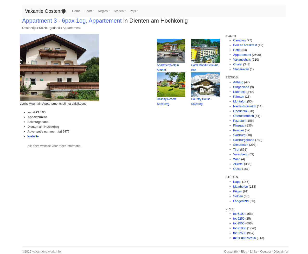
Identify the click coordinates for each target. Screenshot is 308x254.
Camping (239, 40)
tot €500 (238, 223)
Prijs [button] (133, 11)
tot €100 (238, 214)
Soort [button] (88, 11)
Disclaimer (281, 251)
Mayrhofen (240, 186)
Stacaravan (241, 69)
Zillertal (238, 164)
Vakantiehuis (242, 59)
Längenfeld (241, 201)
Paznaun (239, 120)
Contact (265, 251)
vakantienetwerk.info (46, 251)
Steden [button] (119, 11)
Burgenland (241, 87)
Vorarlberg (240, 154)
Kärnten (238, 96)
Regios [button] (103, 11)
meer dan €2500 (244, 238)
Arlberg (238, 82)
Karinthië (239, 92)
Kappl (237, 182)
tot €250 (238, 218)
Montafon (239, 101)
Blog (244, 251)
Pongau (238, 130)
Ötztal (237, 169)
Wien (236, 159)
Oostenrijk (29, 28)
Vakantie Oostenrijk (45, 11)
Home (76, 11)
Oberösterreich (243, 116)
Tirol (236, 149)
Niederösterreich (244, 106)
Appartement (71, 28)
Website (33, 136)
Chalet (237, 64)
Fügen (237, 191)
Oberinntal (240, 111)
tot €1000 (239, 228)
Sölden (238, 196)
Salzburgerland (49, 28)
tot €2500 (239, 233)
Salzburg (239, 135)
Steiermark (240, 144)
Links (253, 251)
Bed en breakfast (245, 45)
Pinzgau (238, 125)
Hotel (236, 50)
